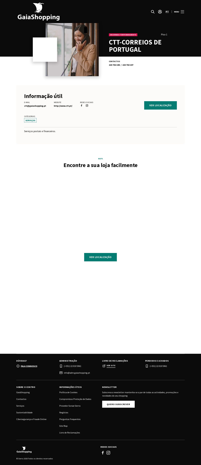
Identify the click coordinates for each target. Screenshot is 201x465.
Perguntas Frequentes (70, 419)
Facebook (102, 452)
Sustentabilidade (24, 412)
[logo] (58, 11)
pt (167, 11)
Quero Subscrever (118, 404)
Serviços (20, 405)
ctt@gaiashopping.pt (35, 105)
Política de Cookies (68, 392)
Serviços (30, 120)
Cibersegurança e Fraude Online (31, 419)
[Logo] (56, 449)
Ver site (111, 365)
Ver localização (160, 105)
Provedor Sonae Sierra (69, 405)
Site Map (63, 425)
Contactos (21, 399)
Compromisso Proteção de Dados (75, 399)
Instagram (108, 452)
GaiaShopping (23, 392)
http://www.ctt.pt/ (63, 105)
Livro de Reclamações (69, 432)
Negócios (63, 412)
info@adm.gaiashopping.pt (77, 372)
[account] (160, 12)
